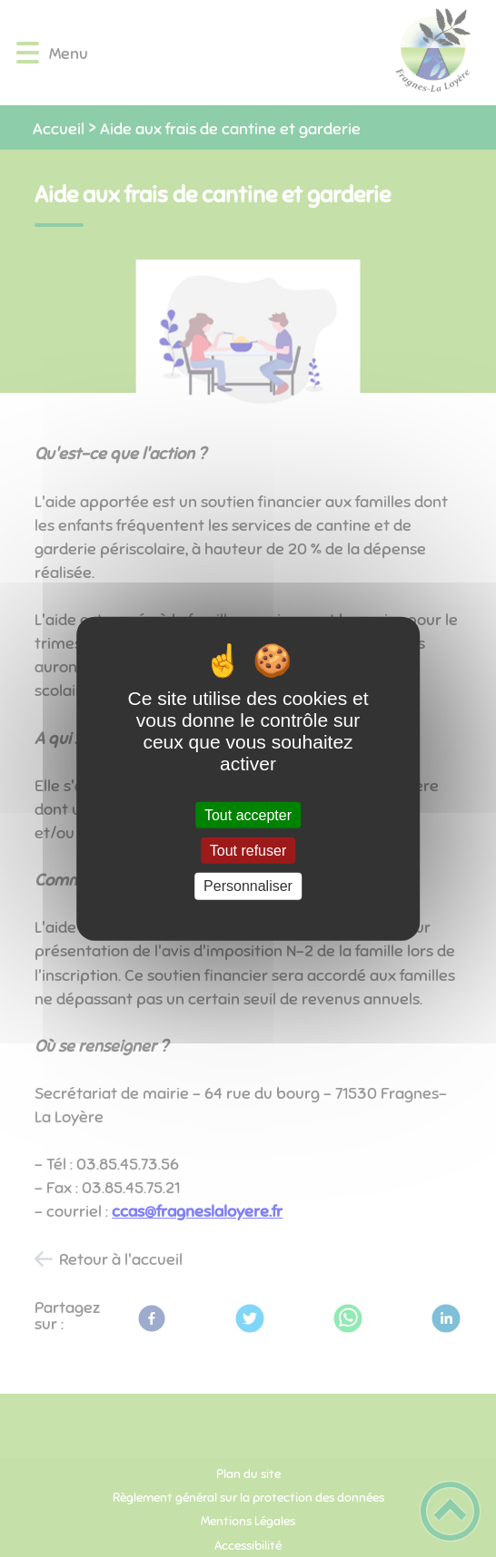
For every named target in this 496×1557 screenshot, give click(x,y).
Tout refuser (248, 850)
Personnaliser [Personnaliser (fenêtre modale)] (248, 886)
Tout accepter (248, 815)
